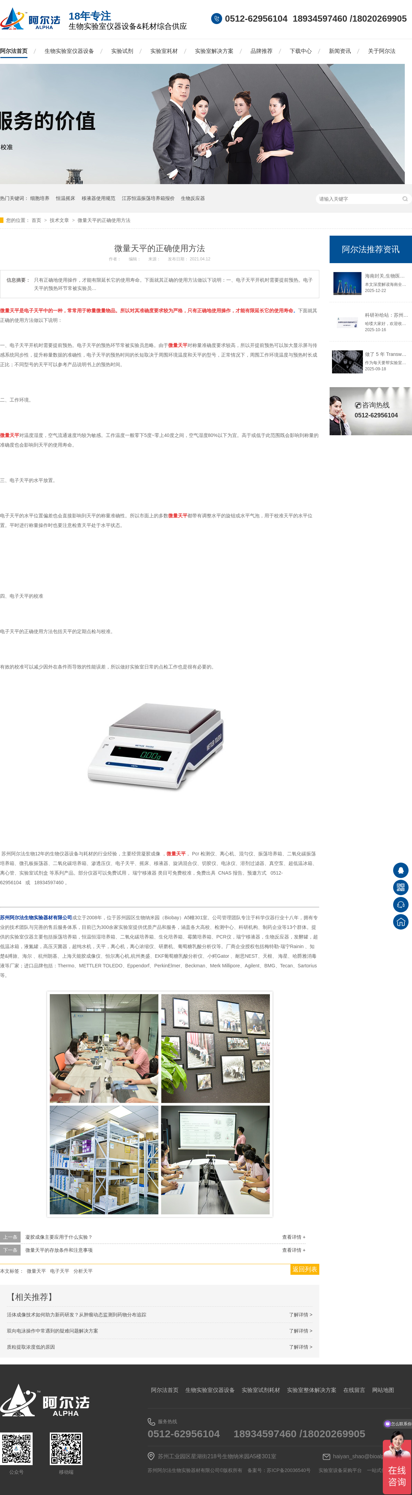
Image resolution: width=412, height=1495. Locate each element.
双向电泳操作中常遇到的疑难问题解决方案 (52, 1331)
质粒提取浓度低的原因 (31, 1347)
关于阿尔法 (382, 51)
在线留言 (354, 1390)
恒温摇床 (65, 198)
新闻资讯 (340, 51)
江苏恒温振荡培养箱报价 (148, 198)
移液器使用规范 (98, 198)
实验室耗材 (164, 51)
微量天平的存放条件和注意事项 (59, 1250)
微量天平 (36, 1271)
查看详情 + (294, 1237)
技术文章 (60, 220)
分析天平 (83, 1271)
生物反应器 (193, 198)
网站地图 (383, 1390)
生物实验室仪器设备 (69, 51)
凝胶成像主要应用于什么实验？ (59, 1237)
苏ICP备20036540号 (289, 1470)
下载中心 (301, 51)
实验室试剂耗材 (261, 1390)
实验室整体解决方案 (311, 1390)
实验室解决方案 (214, 51)
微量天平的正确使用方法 (104, 220)
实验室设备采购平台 (340, 1470)
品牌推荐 (262, 51)
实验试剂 (122, 51)
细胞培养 (39, 198)
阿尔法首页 (13, 51)
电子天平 (59, 1271)
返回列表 (305, 1269)
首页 (37, 220)
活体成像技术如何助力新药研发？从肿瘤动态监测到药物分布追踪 (76, 1314)
